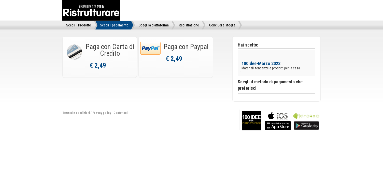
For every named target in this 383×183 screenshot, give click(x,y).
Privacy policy (101, 113)
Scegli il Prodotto (78, 25)
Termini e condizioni (76, 113)
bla (278, 120)
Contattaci (120, 113)
